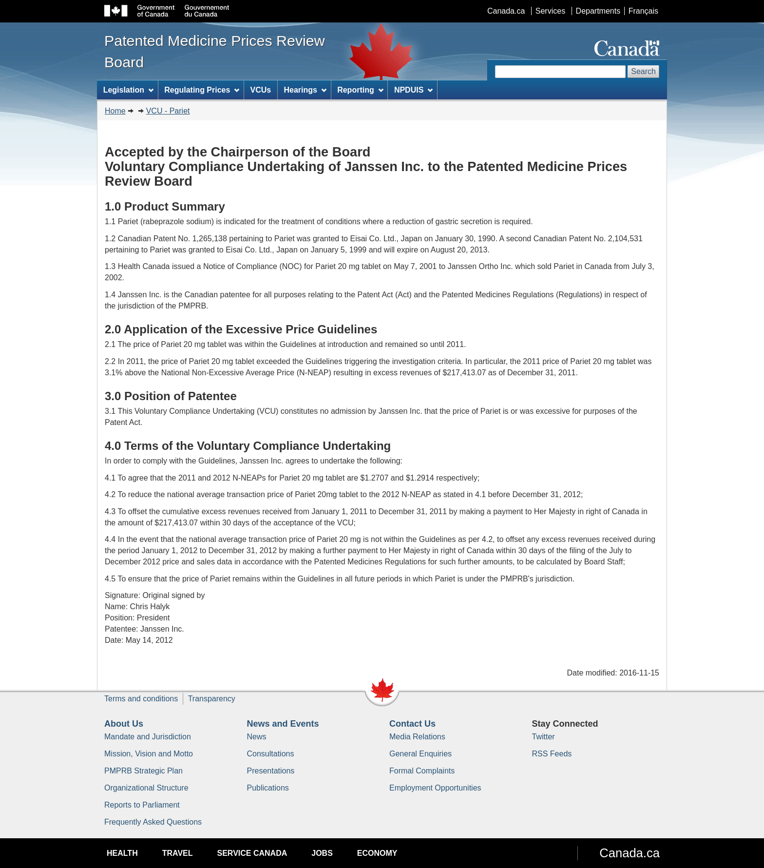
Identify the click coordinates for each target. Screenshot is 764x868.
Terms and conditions (141, 698)
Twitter (543, 737)
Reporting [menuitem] (360, 90)
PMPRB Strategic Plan (143, 771)
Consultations (270, 754)
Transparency (211, 698)
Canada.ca (506, 11)
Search (643, 71)
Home (115, 111)
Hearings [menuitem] (305, 90)
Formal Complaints (422, 771)
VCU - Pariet (168, 111)
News (257, 737)
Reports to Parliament (142, 805)
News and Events (283, 724)
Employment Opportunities (435, 788)
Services (550, 11)
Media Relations (417, 737)
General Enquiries (420, 754)
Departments (598, 11)
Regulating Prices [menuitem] (201, 90)
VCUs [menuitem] (260, 90)
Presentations (271, 771)
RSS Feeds (552, 754)
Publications (268, 788)
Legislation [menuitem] (128, 90)
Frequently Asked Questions (153, 822)
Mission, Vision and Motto (148, 754)
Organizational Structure (146, 788)
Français (643, 11)
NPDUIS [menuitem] (413, 90)
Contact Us (412, 724)
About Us (123, 724)
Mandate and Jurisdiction (147, 737)
